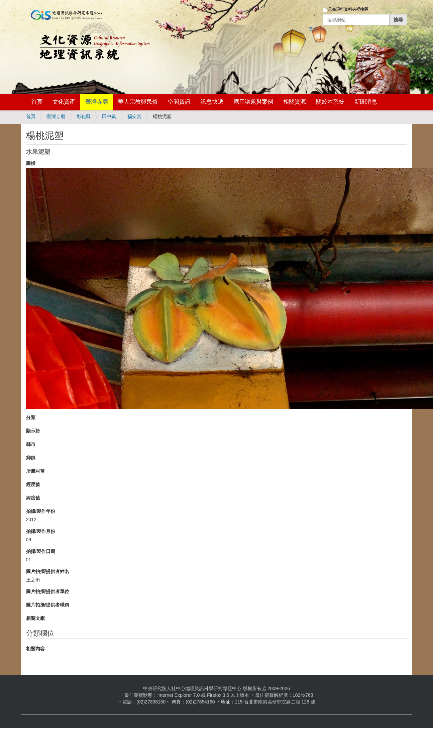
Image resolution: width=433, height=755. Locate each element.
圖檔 (30, 163)
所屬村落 (35, 471)
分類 (30, 417)
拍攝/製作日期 (41, 551)
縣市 (30, 444)
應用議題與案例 (253, 102)
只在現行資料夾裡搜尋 (348, 9)
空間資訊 (179, 102)
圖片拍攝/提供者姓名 (48, 571)
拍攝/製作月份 (41, 531)
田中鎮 (109, 116)
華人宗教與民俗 (138, 102)
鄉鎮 (30, 457)
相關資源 (294, 102)
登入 (313, 29)
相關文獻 (35, 618)
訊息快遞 (212, 102)
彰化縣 (84, 116)
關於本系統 (330, 102)
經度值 (33, 484)
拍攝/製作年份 (41, 511)
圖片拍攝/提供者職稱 (48, 604)
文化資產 (63, 102)
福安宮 (134, 116)
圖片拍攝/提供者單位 (48, 591)
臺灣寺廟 (96, 102)
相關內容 (35, 648)
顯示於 (33, 431)
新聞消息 (365, 102)
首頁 (36, 102)
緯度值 (33, 497)
